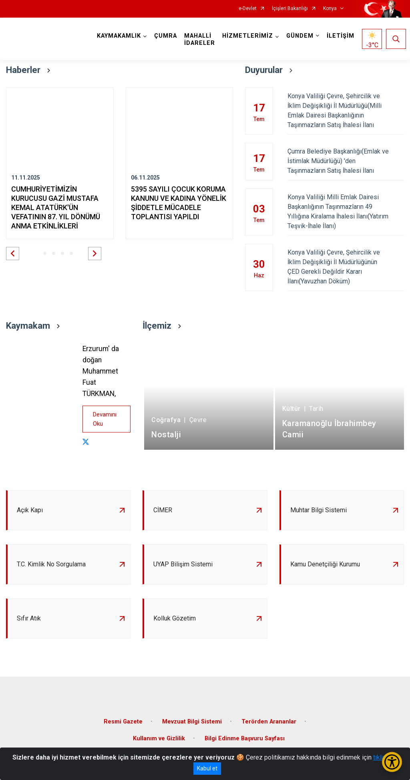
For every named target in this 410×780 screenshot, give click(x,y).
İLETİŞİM (340, 35)
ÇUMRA (165, 35)
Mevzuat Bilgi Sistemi (192, 721)
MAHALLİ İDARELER (199, 39)
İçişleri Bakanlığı (290, 8)
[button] (12, 253)
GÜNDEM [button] (300, 35)
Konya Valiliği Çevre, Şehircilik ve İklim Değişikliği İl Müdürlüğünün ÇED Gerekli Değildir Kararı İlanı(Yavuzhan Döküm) (345, 267)
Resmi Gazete (123, 721)
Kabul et (207, 768)
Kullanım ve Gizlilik (159, 738)
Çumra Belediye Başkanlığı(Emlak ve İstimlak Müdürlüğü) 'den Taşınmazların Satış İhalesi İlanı (345, 161)
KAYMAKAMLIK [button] (119, 35)
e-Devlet (248, 8)
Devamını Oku (105, 419)
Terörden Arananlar (268, 721)
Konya (330, 8)
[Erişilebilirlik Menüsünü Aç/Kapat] (392, 762)
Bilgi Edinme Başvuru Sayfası (245, 738)
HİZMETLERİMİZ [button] (247, 35)
